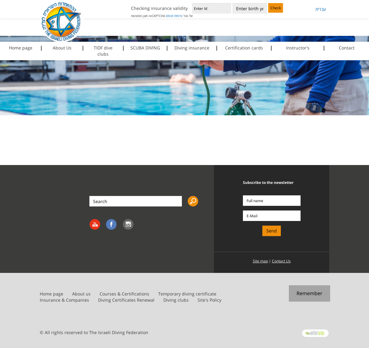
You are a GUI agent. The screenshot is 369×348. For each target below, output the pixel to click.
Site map (260, 261)
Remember (309, 293)
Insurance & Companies (64, 300)
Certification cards (244, 48)
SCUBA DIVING (145, 48)
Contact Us (281, 261)
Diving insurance (191, 48)
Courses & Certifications (124, 294)
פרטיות (178, 16)
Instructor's (298, 48)
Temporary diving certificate (187, 294)
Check (275, 8)
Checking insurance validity (159, 8)
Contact (347, 48)
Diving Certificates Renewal (126, 300)
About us (81, 294)
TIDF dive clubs (103, 51)
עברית (320, 9)
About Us (62, 48)
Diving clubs (176, 300)
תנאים (169, 16)
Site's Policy (209, 300)
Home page (20, 48)
